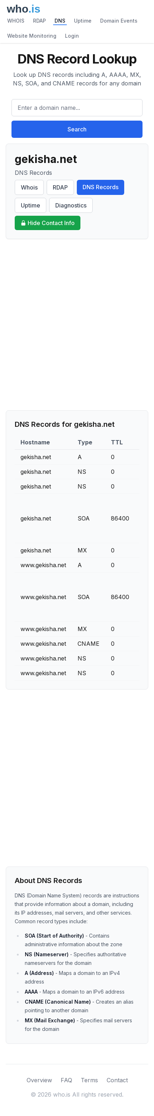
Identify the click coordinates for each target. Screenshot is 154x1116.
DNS (60, 21)
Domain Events (118, 21)
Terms (89, 1080)
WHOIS (15, 21)
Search (77, 129)
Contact (117, 1080)
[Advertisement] (77, 325)
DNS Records (100, 187)
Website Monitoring (31, 36)
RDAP (39, 21)
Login (72, 36)
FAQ (66, 1080)
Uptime (83, 21)
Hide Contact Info (47, 223)
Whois (29, 187)
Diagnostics (71, 205)
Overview (39, 1080)
